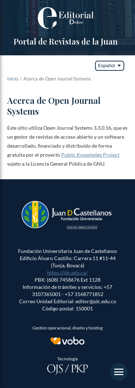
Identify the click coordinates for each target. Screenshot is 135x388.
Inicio (12, 79)
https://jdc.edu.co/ (67, 272)
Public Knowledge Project (90, 155)
